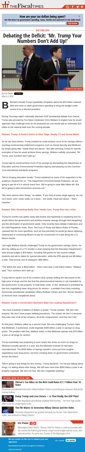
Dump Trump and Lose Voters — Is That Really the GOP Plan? (47, 396)
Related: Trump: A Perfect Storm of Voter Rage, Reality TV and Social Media (40, 134)
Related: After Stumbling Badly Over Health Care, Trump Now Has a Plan (39, 209)
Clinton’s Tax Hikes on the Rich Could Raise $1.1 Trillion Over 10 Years (48, 383)
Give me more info (15, 449)
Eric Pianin (8, 93)
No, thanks (71, 440)
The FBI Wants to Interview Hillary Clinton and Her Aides (44, 407)
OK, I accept (59, 440)
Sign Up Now (72, 23)
